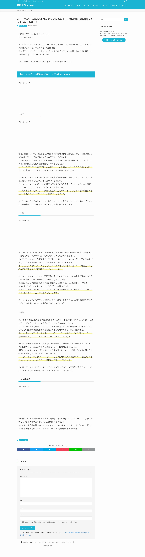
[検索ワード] (114, 19)
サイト (22, 515)
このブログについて (53, 542)
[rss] (124, 1)
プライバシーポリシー (67, 542)
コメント (23, 476)
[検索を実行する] (126, 19)
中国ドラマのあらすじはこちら (114, 40)
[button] (23, 449)
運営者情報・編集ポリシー (29, 542)
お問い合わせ (42, 542)
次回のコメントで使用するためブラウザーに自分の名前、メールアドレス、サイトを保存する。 (50, 522)
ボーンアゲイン (22, 25)
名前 (21, 500)
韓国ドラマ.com (25, 5)
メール (22, 508)
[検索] (127, 1)
